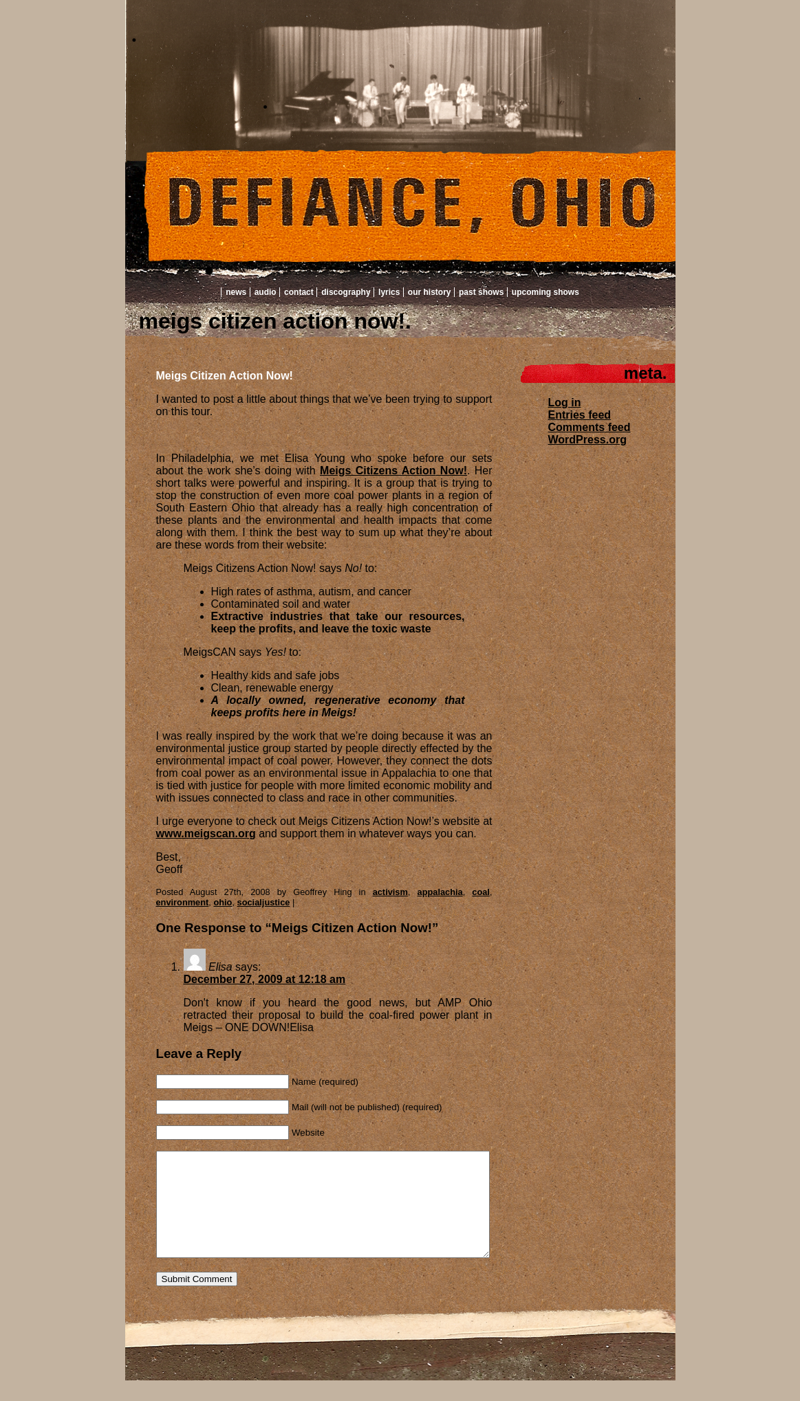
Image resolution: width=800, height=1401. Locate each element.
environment (182, 902)
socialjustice (263, 902)
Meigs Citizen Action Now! (224, 376)
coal (481, 892)
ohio (222, 902)
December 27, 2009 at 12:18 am (265, 979)
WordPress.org (587, 439)
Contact (299, 292)
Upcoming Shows (545, 292)
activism (390, 892)
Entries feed (580, 415)
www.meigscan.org (206, 833)
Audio (266, 292)
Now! (451, 470)
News (236, 292)
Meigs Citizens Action (377, 470)
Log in (564, 402)
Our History (429, 292)
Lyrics (389, 292)
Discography (345, 292)
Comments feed (589, 427)
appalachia (440, 892)
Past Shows (481, 292)
